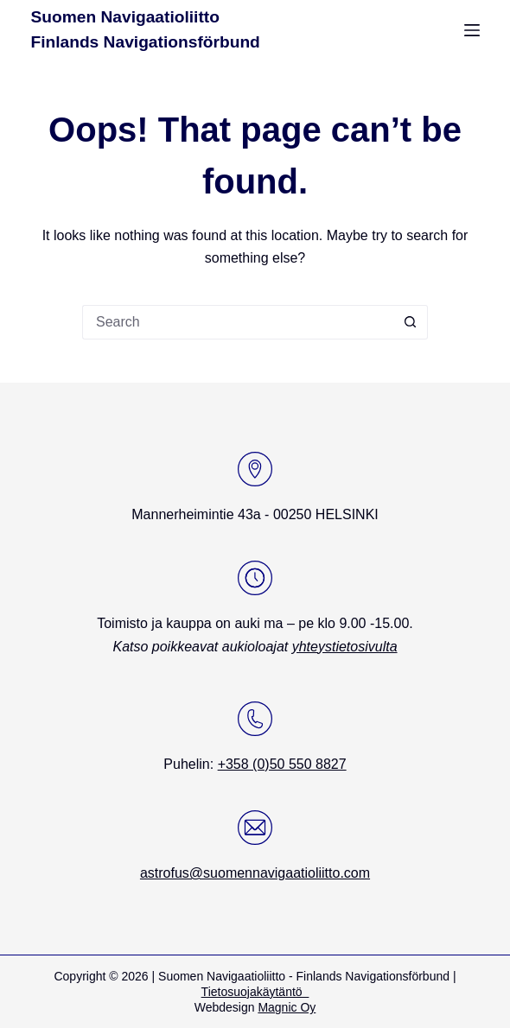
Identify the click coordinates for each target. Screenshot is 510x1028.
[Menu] (472, 30)
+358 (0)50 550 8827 (282, 764)
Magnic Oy (287, 1007)
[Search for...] (237, 322)
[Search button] (410, 322)
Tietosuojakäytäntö (255, 992)
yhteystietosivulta (345, 646)
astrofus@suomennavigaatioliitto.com (255, 873)
